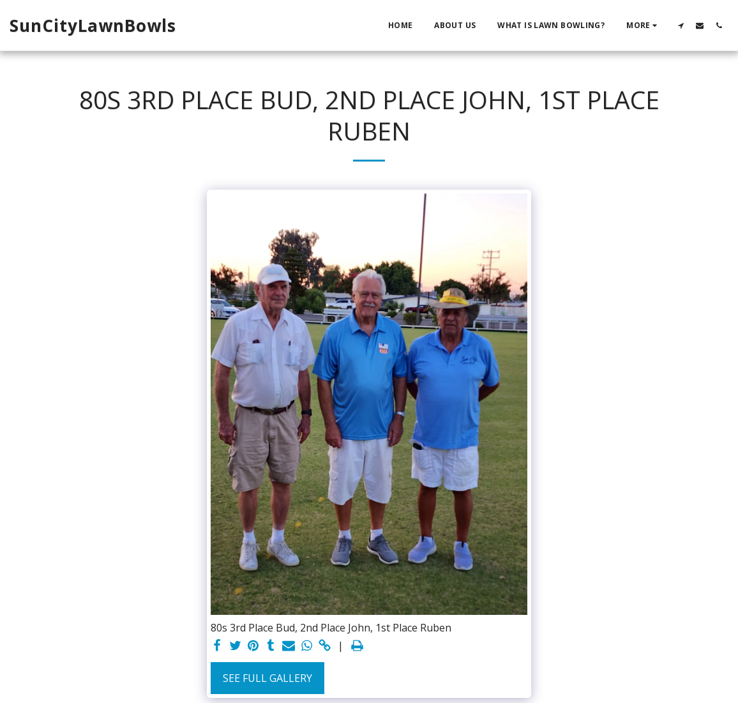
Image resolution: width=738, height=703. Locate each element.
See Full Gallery (267, 678)
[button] (680, 25)
